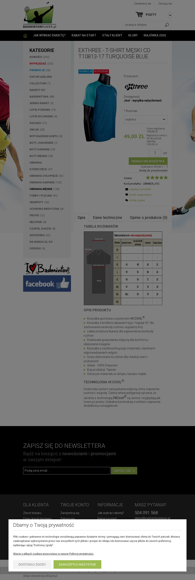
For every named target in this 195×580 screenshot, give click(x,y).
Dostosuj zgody (32, 564)
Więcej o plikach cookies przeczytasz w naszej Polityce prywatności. (53, 553)
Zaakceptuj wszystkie (77, 564)
